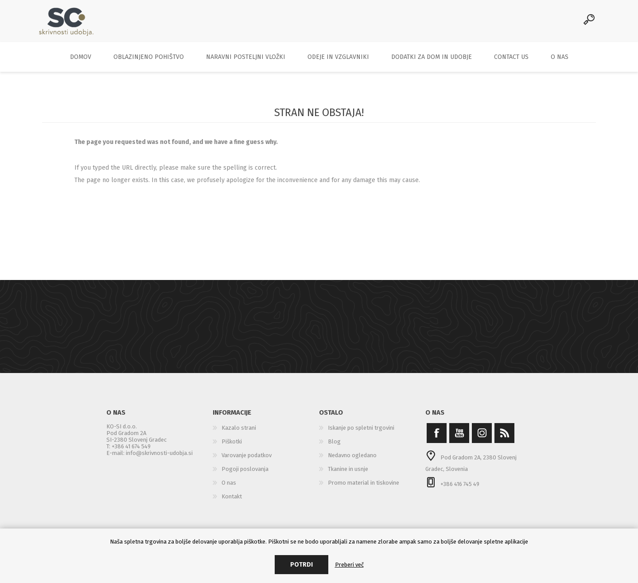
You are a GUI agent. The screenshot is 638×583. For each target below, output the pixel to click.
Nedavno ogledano (352, 459)
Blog (334, 445)
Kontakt (232, 500)
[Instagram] (482, 437)
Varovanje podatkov (247, 459)
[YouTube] (459, 437)
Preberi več (349, 564)
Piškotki (232, 445)
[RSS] (504, 437)
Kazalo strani (239, 431)
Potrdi (301, 564)
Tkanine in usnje (348, 473)
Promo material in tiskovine (363, 486)
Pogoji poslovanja (245, 473)
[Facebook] (437, 437)
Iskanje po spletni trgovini (361, 431)
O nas (229, 486)
